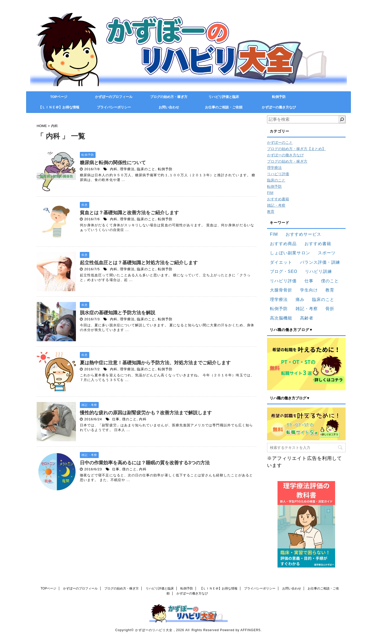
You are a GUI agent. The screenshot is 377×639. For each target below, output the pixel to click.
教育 (270, 212)
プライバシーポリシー (114, 107)
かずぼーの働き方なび (279, 107)
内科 (113, 169)
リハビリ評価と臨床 (223, 97)
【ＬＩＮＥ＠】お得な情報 (58, 107)
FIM (270, 193)
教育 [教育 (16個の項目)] (329, 290)
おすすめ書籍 (278, 199)
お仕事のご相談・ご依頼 (223, 107)
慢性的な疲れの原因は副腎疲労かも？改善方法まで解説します (146, 412)
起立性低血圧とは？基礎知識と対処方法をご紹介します (139, 262)
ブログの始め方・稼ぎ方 (168, 97)
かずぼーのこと (280, 142)
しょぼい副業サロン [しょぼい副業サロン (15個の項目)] (290, 253)
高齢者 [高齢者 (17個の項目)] (306, 318)
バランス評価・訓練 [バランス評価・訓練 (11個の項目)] (320, 262)
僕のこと (129, 419)
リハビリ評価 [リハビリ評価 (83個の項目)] (283, 281)
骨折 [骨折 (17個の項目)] (329, 308)
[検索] (342, 119)
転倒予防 (279, 97)
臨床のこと (146, 169)
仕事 (115, 419)
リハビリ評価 (278, 174)
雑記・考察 (276, 205)
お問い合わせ (169, 107)
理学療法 (127, 169)
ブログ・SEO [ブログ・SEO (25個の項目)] (283, 271)
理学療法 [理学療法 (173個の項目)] (279, 299)
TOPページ (59, 97)
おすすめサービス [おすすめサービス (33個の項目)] (303, 234)
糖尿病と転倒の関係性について (113, 162)
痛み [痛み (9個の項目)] (300, 299)
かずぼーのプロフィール (113, 97)
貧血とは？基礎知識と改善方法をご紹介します (129, 212)
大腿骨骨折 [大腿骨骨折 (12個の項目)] (281, 290)
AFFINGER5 (250, 630)
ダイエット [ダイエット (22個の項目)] (281, 262)
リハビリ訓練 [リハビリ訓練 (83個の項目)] (318, 271)
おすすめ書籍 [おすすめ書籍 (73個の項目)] (317, 243)
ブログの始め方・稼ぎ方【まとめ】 (296, 149)
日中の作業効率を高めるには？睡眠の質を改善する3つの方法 (145, 462)
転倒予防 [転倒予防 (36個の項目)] (279, 308)
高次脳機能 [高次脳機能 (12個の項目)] (281, 318)
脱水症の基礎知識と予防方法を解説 (117, 312)
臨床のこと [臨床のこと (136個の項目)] (323, 299)
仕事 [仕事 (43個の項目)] (308, 281)
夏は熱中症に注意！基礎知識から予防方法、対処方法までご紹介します (155, 362)
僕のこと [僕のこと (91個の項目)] (330, 281)
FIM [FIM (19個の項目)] (274, 234)
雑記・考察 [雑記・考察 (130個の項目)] (307, 308)
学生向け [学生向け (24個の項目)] (309, 290)
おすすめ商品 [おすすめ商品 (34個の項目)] (283, 243)
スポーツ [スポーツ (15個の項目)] (327, 253)
